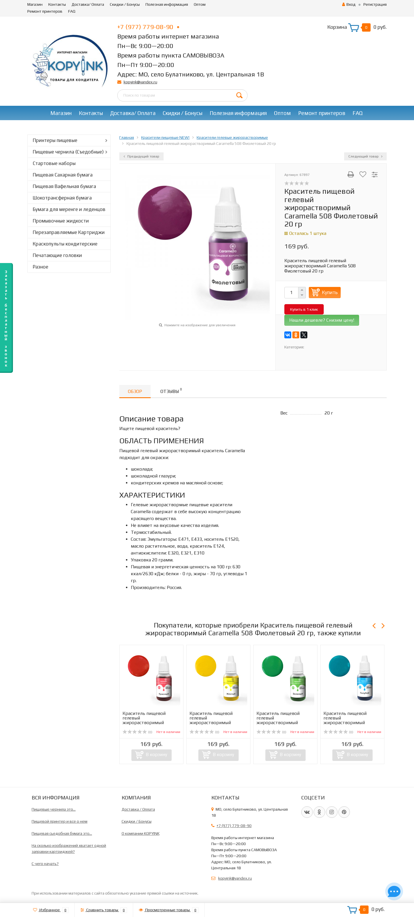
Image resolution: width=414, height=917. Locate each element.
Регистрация (375, 4)
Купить (330, 292)
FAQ (71, 11)
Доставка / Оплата (138, 809)
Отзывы (171, 390)
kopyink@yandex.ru (140, 82)
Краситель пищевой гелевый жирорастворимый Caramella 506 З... (278, 720)
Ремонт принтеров (44, 11)
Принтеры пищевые (55, 140)
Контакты (57, 4)
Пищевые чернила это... (54, 809)
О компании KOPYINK (141, 833)
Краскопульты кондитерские (65, 244)
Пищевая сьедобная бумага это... (62, 833)
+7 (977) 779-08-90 (148, 26)
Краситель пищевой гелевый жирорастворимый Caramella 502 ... (144, 720)
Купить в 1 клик (304, 309)
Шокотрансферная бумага (62, 198)
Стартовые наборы (54, 163)
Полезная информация (166, 4)
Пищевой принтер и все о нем (59, 821)
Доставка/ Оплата (88, 4)
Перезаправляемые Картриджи (69, 232)
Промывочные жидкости (61, 221)
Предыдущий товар (141, 156)
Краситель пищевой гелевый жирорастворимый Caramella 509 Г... (345, 720)
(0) (137, 732)
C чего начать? (45, 863)
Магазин (35, 4)
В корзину (156, 754)
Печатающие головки (57, 255)
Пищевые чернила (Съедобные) (68, 152)
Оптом (200, 4)
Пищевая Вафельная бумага (64, 186)
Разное (40, 267)
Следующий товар (365, 156)
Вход (349, 4)
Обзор (135, 391)
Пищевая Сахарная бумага (63, 175)
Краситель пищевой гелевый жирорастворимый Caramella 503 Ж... (211, 720)
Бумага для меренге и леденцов (69, 209)
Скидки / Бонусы (125, 4)
